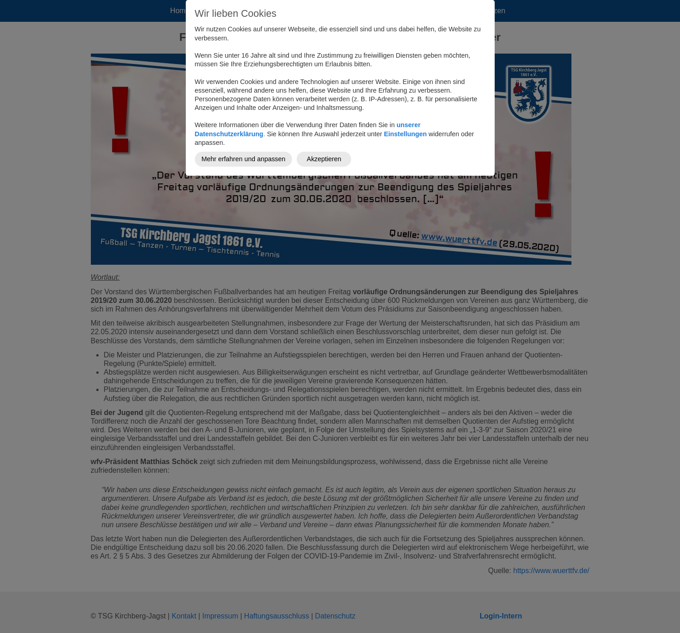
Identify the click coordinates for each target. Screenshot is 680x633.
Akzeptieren (324, 159)
